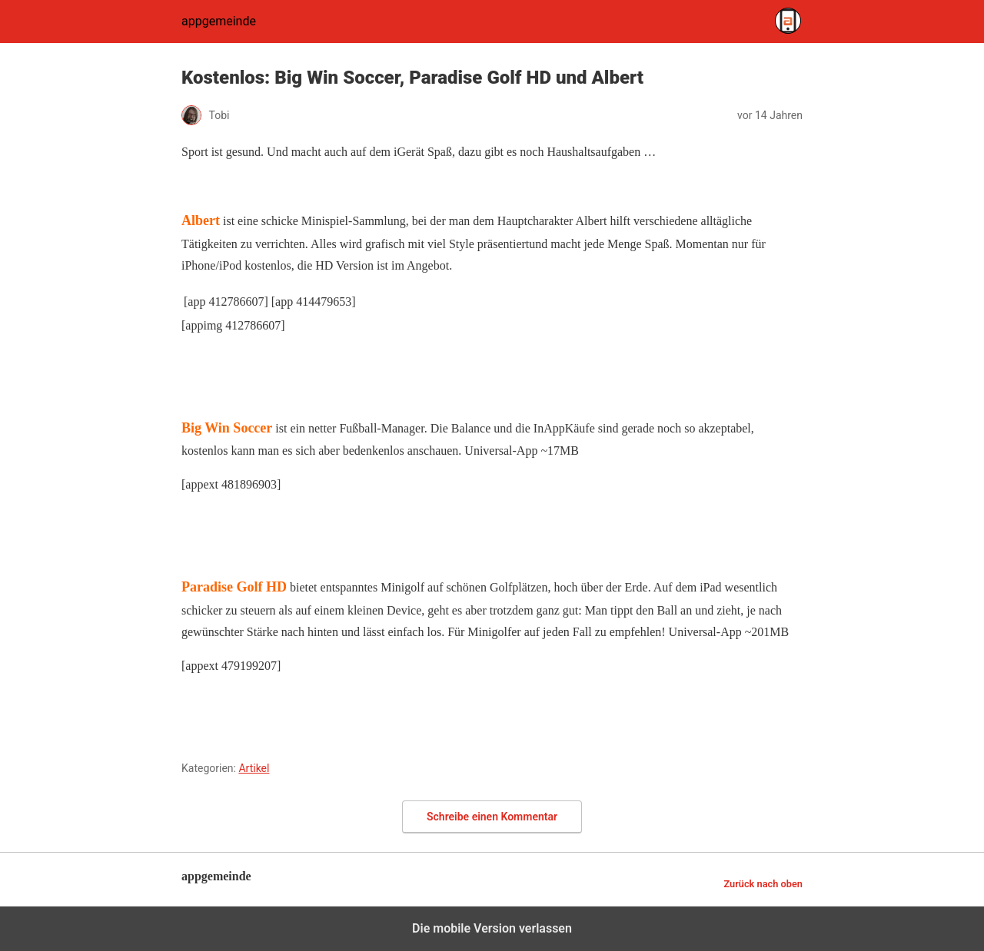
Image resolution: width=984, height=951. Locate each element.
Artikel (253, 768)
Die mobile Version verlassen (492, 928)
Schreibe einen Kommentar (492, 816)
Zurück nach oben (763, 884)
